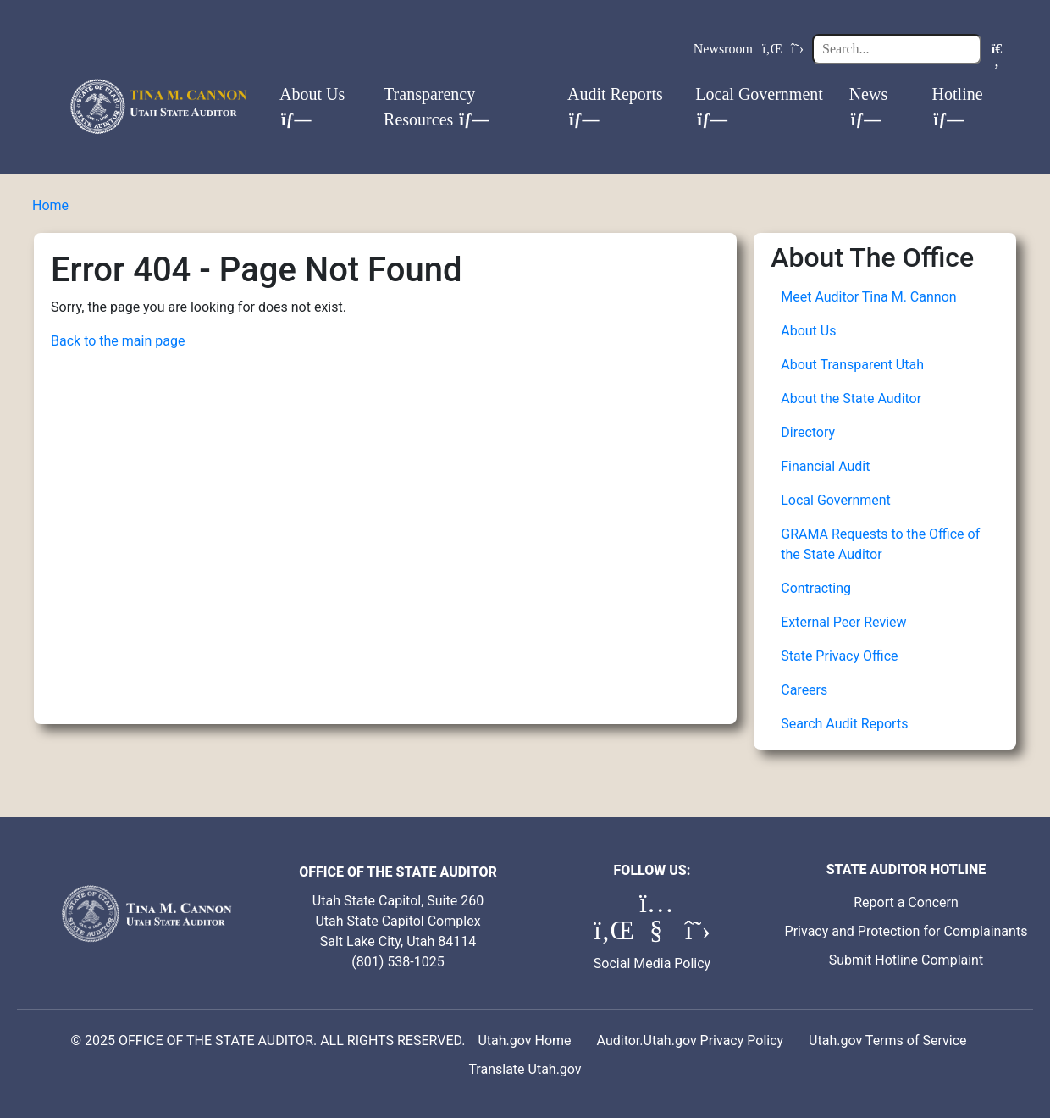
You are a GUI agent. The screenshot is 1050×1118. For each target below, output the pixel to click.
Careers (804, 690)
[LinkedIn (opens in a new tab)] (612, 934)
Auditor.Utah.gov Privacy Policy (690, 1040)
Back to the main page (118, 341)
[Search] (896, 49)
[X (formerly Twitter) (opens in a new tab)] (698, 934)
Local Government (759, 106)
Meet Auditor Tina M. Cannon (868, 297)
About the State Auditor (851, 398)
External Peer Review (843, 622)
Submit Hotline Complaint (906, 960)
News (868, 106)
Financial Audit (825, 466)
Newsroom (723, 49)
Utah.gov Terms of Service (887, 1040)
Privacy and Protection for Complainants (906, 931)
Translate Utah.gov (524, 1069)
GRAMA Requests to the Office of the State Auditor (880, 544)
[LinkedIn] (772, 49)
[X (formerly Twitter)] (797, 49)
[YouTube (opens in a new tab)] (658, 934)
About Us (312, 106)
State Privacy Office (839, 656)
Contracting (816, 588)
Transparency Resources (436, 107)
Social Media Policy (652, 963)
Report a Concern (906, 902)
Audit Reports (615, 106)
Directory (808, 432)
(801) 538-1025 (397, 962)
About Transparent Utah (852, 365)
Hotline (957, 106)
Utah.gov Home (524, 1040)
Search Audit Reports (844, 724)
